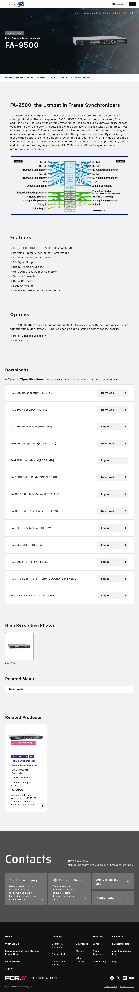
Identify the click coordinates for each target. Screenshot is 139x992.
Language (119, 4)
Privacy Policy (110, 986)
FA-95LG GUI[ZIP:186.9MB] (28, 544)
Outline (8, 78)
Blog (99, 961)
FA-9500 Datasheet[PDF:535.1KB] (32, 392)
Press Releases (98, 953)
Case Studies (13, 961)
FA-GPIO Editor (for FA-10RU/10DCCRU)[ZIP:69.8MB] (44, 578)
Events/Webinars (122, 943)
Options (29, 78)
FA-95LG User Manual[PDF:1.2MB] (32, 528)
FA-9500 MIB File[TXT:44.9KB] (30, 561)
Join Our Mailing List (121, 953)
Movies (80, 951)
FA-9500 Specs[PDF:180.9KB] (29, 409)
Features (19, 78)
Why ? (80, 960)
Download (114, 392)
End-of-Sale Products (108, 13)
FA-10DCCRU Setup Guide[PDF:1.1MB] (35, 511)
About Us (98, 936)
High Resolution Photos (60, 78)
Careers (97, 943)
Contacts (117, 936)
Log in (114, 426)
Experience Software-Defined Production (22, 953)
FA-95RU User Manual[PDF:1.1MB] (32, 460)
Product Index (59, 954)
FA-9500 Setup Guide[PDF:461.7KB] (33, 443)
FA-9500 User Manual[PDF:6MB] (31, 426)
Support (9, 968)
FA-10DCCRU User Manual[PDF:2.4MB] (35, 494)
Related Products (82, 78)
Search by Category (57, 945)
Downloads (41, 78)
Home (76, 13)
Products (88, 13)
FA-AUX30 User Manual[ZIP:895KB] (33, 595)
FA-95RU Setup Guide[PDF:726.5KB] (34, 477)
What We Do (12, 943)
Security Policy (127, 986)
